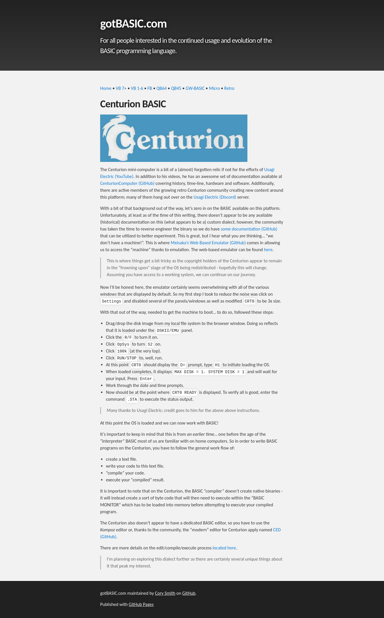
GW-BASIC (195, 88)
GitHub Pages (141, 604)
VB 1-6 (137, 88)
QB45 (176, 88)
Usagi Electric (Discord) (214, 197)
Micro (214, 88)
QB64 (161, 88)
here (268, 249)
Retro (229, 88)
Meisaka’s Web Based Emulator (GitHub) (208, 242)
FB (150, 88)
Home (105, 88)
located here (224, 548)
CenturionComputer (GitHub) (127, 183)
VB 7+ (121, 88)
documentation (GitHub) (249, 229)
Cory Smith (165, 593)
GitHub (188, 593)
